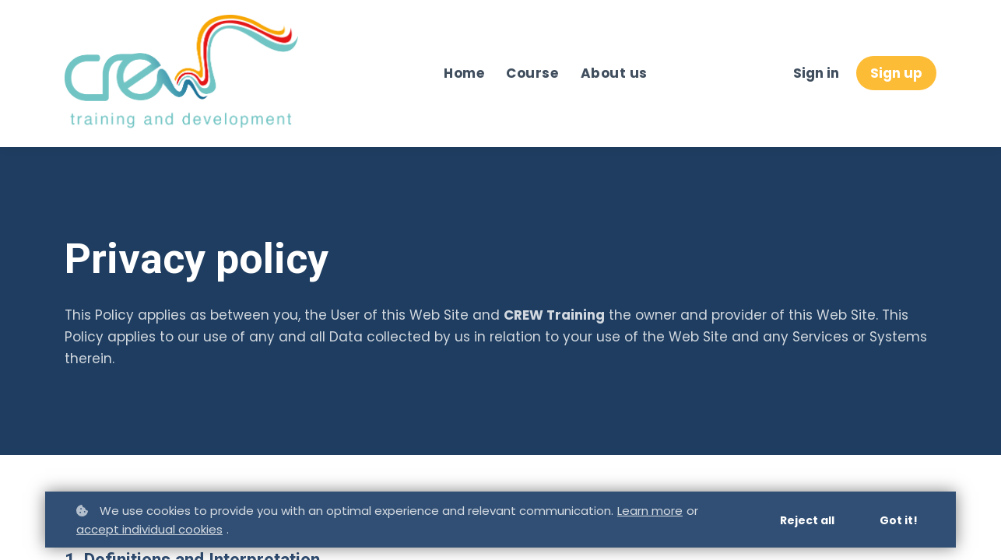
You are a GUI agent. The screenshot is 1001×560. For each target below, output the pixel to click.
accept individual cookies (149, 529)
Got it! (899, 520)
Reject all (807, 520)
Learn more (650, 510)
